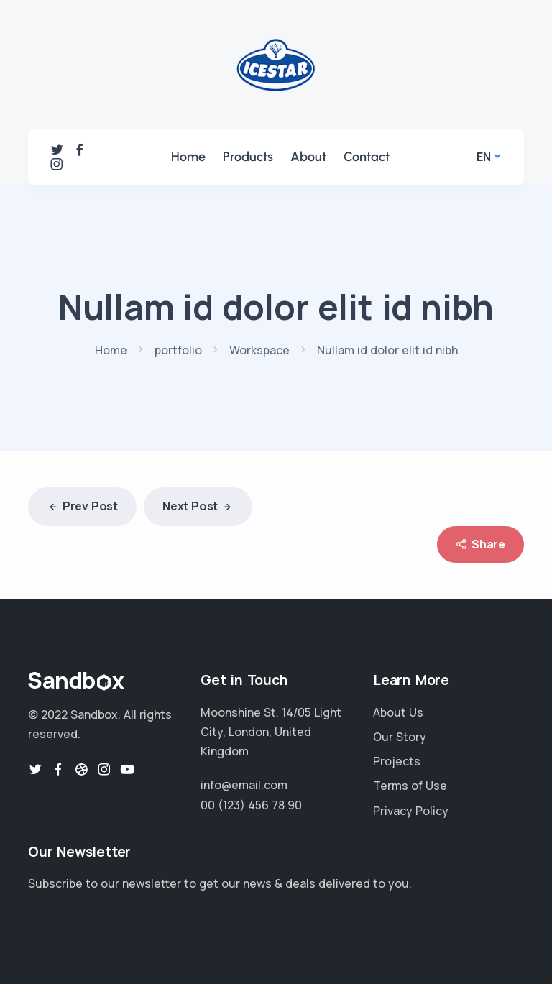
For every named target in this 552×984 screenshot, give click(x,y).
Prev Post (82, 507)
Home (188, 157)
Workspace (259, 350)
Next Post (198, 507)
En (484, 157)
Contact (367, 157)
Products (248, 157)
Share (480, 544)
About (308, 157)
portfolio (178, 350)
